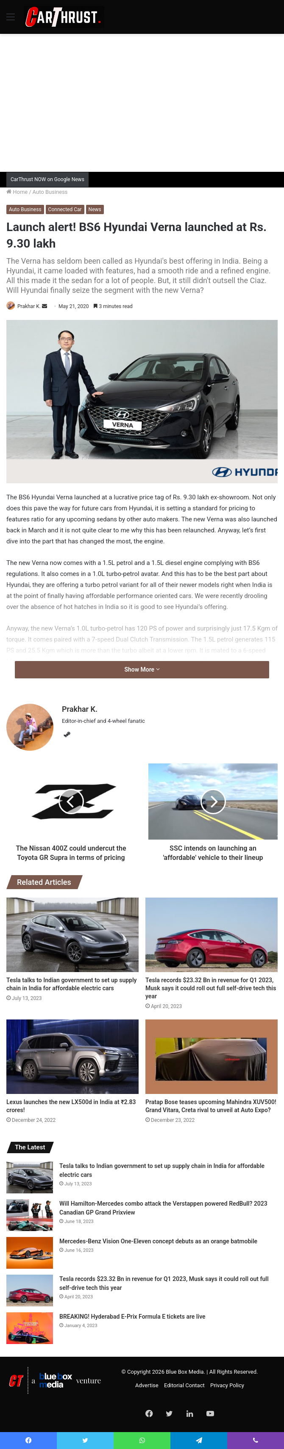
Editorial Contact (184, 1385)
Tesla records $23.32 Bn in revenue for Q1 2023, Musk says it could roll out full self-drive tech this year (210, 988)
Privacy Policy (227, 1385)
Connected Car (65, 209)
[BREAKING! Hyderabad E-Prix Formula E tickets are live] (29, 1328)
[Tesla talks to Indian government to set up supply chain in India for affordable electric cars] (72, 935)
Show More (141, 669)
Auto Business (50, 192)
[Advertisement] (145, 101)
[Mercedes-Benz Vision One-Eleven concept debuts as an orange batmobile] (29, 1253)
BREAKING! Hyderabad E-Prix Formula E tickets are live (132, 1316)
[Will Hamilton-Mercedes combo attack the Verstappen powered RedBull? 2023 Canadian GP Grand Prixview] (29, 1215)
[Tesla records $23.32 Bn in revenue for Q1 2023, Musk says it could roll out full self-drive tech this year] (211, 935)
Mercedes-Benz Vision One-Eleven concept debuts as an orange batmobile (158, 1241)
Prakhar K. (29, 306)
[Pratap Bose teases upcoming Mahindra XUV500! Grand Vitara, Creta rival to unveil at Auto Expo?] (211, 1056)
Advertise (147, 1385)
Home (17, 192)
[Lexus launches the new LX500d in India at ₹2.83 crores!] (72, 1056)
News (95, 209)
